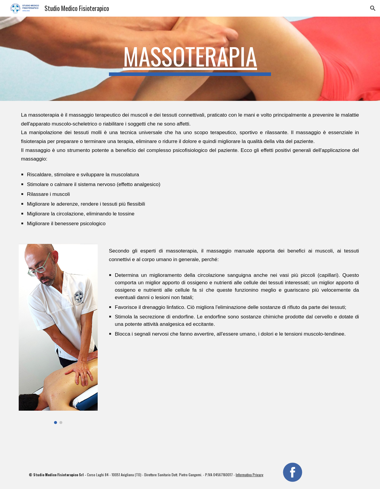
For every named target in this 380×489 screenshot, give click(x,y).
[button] (373, 8)
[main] (190, 58)
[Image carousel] (58, 334)
